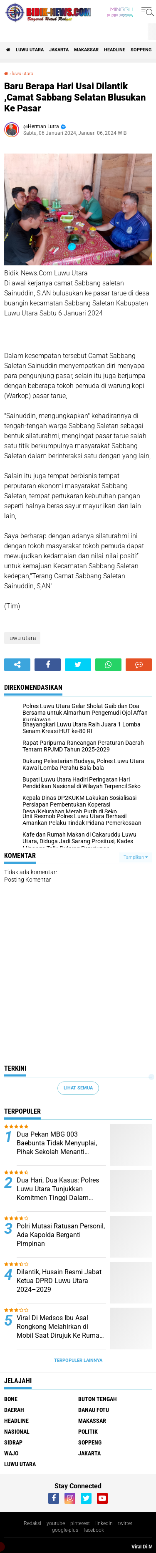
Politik (88, 1431)
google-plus (65, 1530)
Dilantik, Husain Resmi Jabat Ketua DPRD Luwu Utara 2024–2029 (59, 1280)
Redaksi (32, 1523)
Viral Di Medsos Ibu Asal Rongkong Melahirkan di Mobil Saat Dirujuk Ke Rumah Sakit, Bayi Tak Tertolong (60, 1327)
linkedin (104, 1523)
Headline (114, 50)
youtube (56, 1523)
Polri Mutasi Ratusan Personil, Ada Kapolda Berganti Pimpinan (61, 1235)
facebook (94, 1530)
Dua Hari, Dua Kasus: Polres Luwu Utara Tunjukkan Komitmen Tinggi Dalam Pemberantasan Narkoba (58, 1189)
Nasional (17, 1431)
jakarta (59, 50)
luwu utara (30, 50)
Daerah (14, 1410)
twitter (125, 1523)
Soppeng (141, 50)
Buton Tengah (97, 1399)
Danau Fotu (93, 1410)
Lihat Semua (78, 1088)
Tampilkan (136, 857)
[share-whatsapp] (108, 664)
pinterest (80, 1523)
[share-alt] (17, 664)
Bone (10, 1399)
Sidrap (13, 1442)
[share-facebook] (48, 664)
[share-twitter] (78, 664)
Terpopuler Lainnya (78, 1360)
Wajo (11, 1453)
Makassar (86, 50)
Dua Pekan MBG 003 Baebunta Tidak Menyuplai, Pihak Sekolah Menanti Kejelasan (57, 1143)
